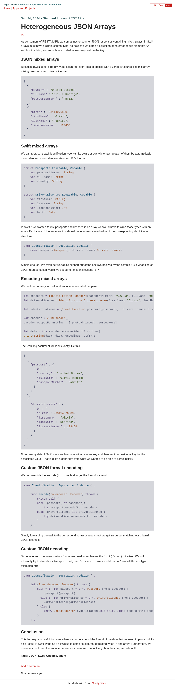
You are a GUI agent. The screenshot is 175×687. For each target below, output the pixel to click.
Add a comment (30, 663)
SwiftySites (99, 683)
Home (6, 8)
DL (22, 34)
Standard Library (55, 18)
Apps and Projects (24, 8)
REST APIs (76, 18)
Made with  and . (89, 683)
